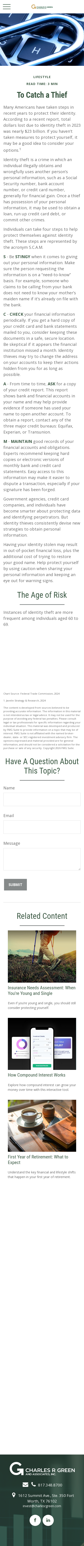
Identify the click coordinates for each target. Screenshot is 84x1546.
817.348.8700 (46, 1485)
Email (8, 815)
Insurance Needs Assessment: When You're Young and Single (41, 990)
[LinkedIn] (48, 1520)
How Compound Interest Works (36, 1075)
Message (11, 843)
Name (9, 788)
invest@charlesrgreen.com (42, 1506)
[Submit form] (15, 884)
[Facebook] (35, 1520)
